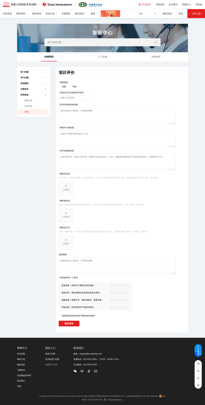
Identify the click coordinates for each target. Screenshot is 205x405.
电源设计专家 (51, 364)
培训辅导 (156, 57)
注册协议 (21, 370)
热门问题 (24, 72)
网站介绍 (21, 359)
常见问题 (21, 354)
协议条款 (28, 106)
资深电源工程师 (52, 359)
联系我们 (21, 381)
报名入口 (50, 348)
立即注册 (196, 13)
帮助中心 (22, 348)
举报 (19, 386)
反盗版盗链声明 (24, 375)
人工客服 (102, 57)
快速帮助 (49, 58)
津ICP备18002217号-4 (117, 396)
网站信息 (28, 100)
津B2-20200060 (152, 396)
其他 (26, 112)
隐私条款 (21, 364)
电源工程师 (50, 354)
